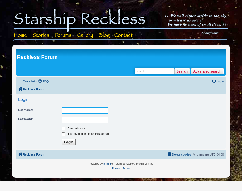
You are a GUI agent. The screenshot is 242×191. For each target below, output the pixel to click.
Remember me (74, 128)
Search (182, 71)
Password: (25, 119)
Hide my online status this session (86, 133)
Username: (25, 109)
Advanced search (207, 71)
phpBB (107, 163)
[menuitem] (43, 81)
